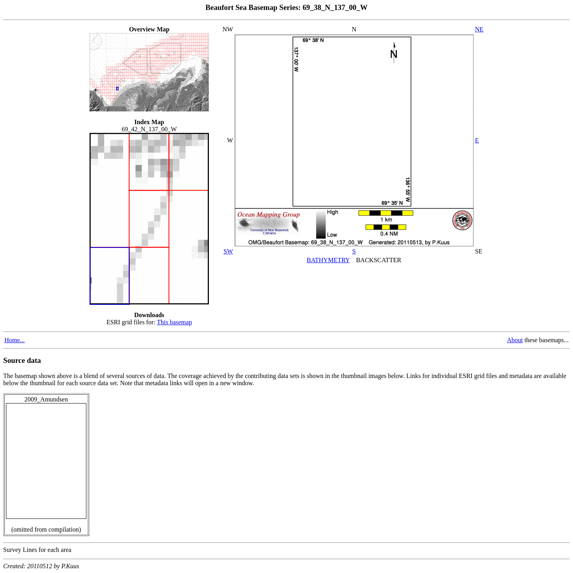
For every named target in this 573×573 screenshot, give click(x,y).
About (515, 340)
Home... (14, 340)
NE (479, 29)
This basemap (174, 322)
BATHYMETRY (328, 260)
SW (228, 251)
